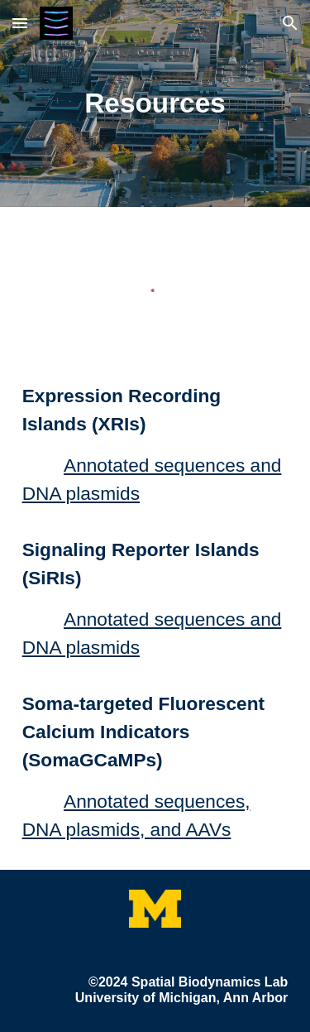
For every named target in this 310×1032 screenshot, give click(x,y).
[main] (155, 103)
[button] (20, 23)
